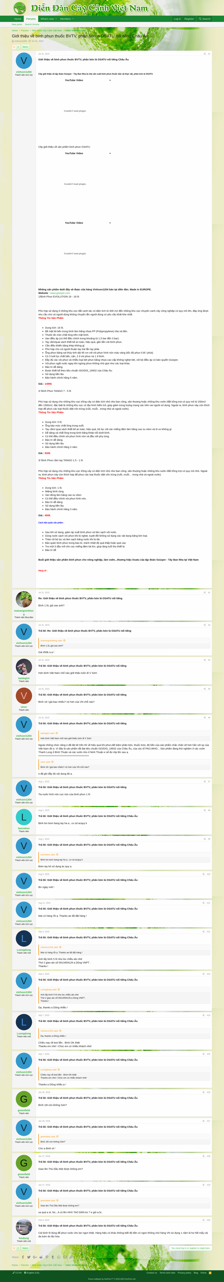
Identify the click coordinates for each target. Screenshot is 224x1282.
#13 (208, 974)
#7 (209, 781)
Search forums (32, 24)
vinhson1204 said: (49, 947)
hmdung (24, 1238)
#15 (208, 1054)
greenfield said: (48, 1136)
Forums (31, 18)
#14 (208, 1015)
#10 (208, 874)
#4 (209, 660)
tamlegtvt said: (48, 733)
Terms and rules (167, 1272)
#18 (208, 1156)
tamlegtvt (24, 678)
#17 (208, 1121)
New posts (17, 24)
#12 (208, 931)
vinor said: (46, 762)
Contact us (152, 1272)
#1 (209, 54)
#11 (208, 903)
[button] (56, 19)
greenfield (24, 1110)
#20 (208, 1220)
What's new (47, 18)
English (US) (31, 1272)
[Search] (204, 19)
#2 (209, 592)
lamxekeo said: (48, 854)
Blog (196, 1272)
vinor (24, 706)
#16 (208, 1092)
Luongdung (24, 949)
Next (25, 47)
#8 (209, 810)
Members (65, 18)
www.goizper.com (60, 293)
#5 (209, 689)
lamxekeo (24, 828)
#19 (208, 1185)
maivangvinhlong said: (51, 640)
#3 (209, 625)
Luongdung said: (49, 989)
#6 (209, 717)
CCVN (17, 1272)
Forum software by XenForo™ (112, 1279)
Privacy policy (184, 1272)
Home (17, 18)
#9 (209, 839)
